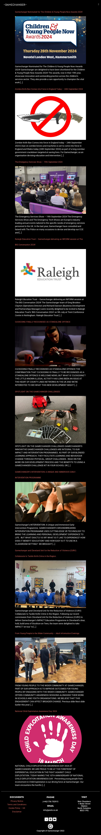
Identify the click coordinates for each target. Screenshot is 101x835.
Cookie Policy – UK (17, 808)
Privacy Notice (17, 801)
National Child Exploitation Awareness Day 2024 (36, 711)
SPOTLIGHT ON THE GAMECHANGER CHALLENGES (37, 392)
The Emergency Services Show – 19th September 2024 (39, 162)
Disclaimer (16, 812)
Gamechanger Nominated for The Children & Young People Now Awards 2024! (49, 12)
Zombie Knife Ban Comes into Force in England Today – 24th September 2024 (49, 89)
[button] (98, 3)
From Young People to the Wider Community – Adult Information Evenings (47, 633)
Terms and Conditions (16, 804)
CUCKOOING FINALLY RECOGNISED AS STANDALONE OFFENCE (42, 322)
